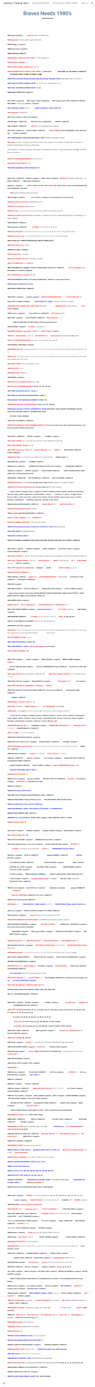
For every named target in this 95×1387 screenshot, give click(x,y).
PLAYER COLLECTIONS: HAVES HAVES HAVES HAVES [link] (65, 3)
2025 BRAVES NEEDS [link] (40, 3)
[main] (47, 14)
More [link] (84, 3)
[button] (92, 3)
